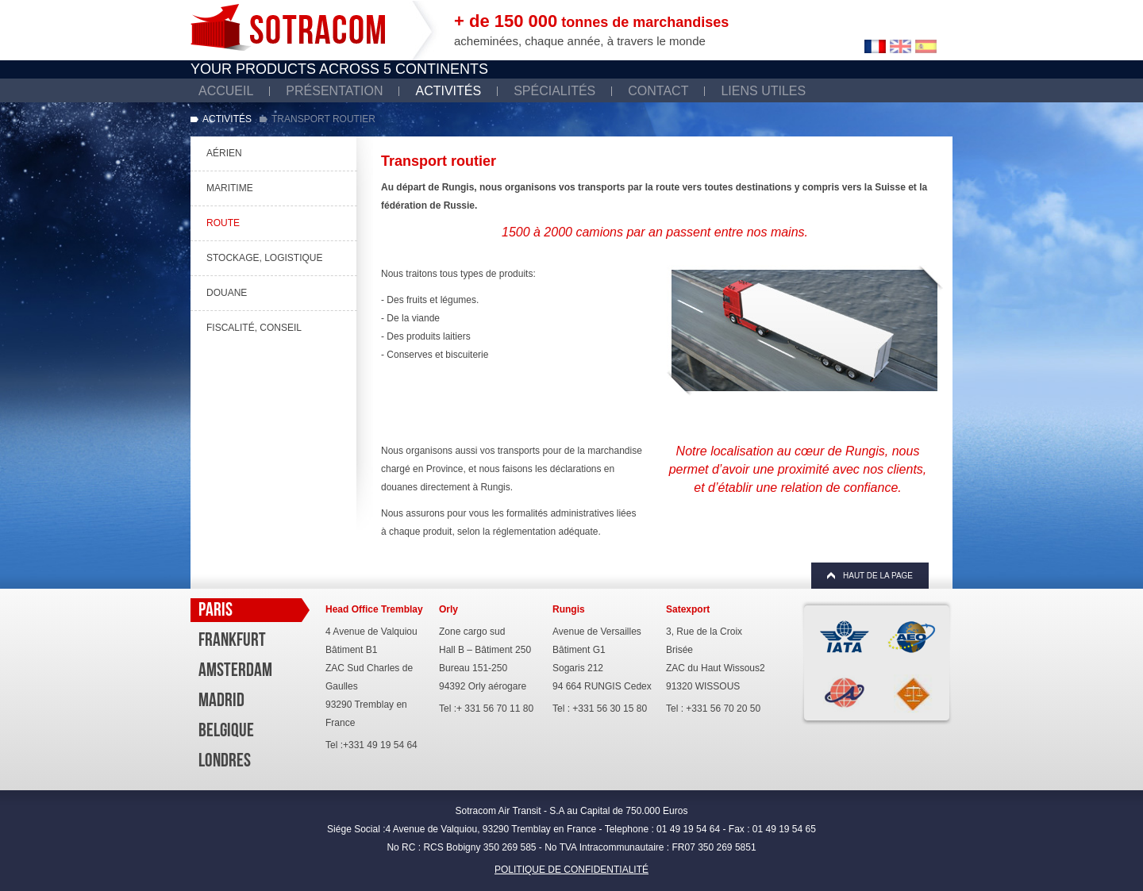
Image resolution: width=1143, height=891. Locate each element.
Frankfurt (232, 639)
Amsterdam (235, 669)
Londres (224, 760)
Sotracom (287, 27)
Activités (448, 91)
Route (223, 223)
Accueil (225, 91)
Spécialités (554, 91)
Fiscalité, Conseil (254, 327)
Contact (658, 91)
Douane (226, 292)
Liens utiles (763, 91)
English (900, 46)
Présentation (334, 91)
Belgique (226, 730)
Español (926, 46)
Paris (215, 609)
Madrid (221, 699)
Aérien (224, 153)
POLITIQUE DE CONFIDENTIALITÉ (571, 869)
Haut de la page (878, 575)
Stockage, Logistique (264, 257)
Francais (875, 46)
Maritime (229, 188)
